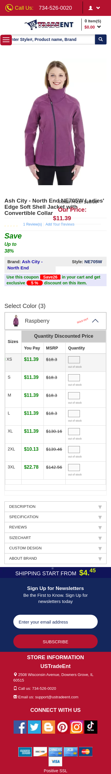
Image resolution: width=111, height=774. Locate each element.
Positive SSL (55, 770)
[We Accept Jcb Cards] (71, 751)
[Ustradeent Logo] (52, 24)
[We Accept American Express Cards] (25, 751)
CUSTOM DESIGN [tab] (55, 548)
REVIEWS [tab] (55, 527)
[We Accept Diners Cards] (55, 751)
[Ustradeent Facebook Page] (20, 727)
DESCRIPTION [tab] (55, 506)
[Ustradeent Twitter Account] (34, 727)
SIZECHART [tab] (55, 538)
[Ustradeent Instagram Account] (76, 727)
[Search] (101, 39)
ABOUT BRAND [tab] (55, 558)
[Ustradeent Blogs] (48, 727)
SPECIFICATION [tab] (55, 517)
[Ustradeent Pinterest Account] (62, 727)
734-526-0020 (55, 8)
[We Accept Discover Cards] (40, 751)
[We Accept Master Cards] (86, 751)
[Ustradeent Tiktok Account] (90, 727)
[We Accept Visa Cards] (55, 761)
